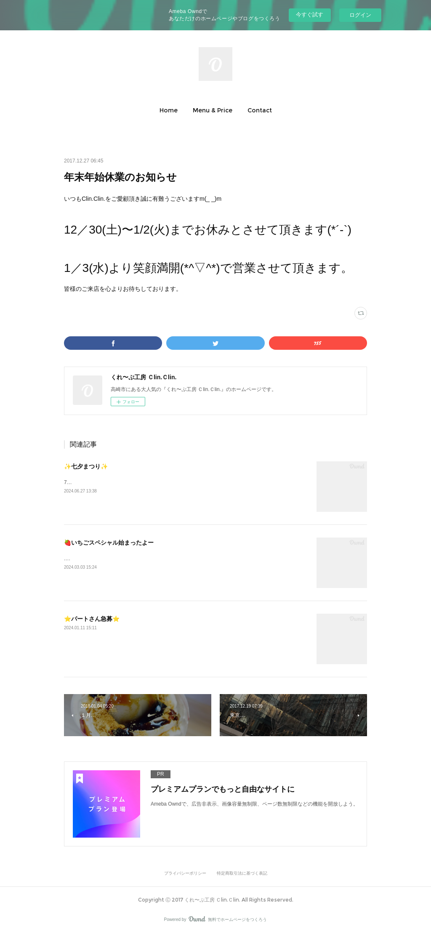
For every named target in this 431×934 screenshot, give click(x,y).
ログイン (360, 15)
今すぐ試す (309, 14)
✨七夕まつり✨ (86, 466)
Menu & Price (212, 110)
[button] (169, 110)
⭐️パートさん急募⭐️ (92, 618)
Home (169, 110)
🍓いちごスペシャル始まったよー (109, 542)
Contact (259, 110)
